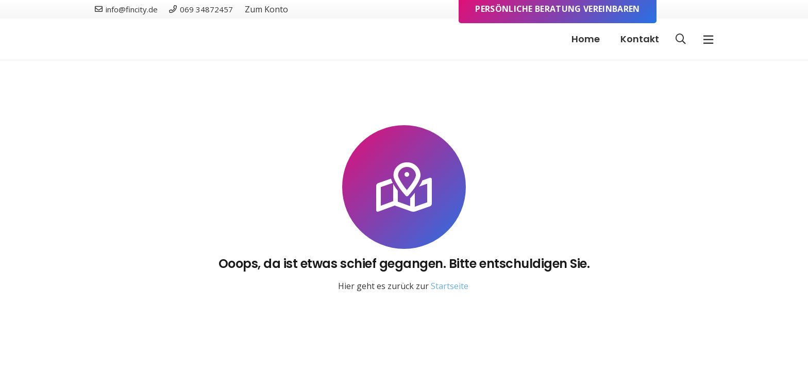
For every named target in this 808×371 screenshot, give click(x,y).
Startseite (449, 286)
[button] (680, 39)
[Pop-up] (708, 39)
